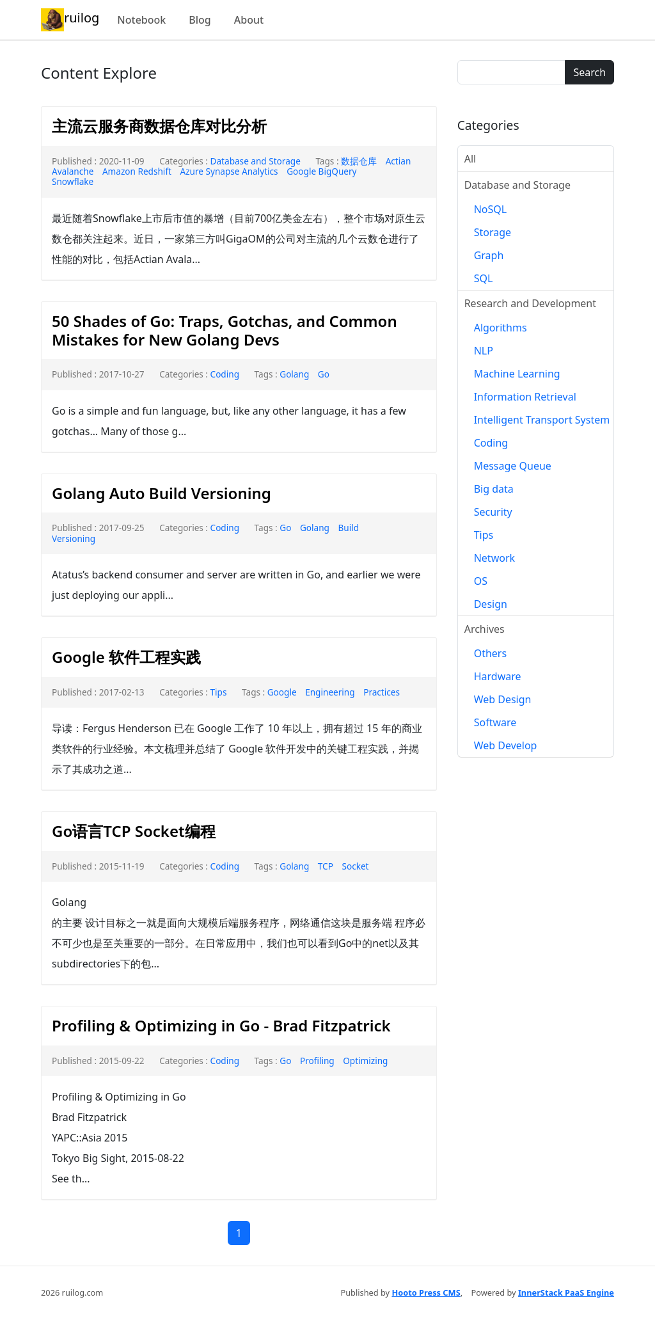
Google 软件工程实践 (126, 656)
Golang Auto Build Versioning (161, 493)
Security (493, 512)
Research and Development (530, 303)
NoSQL (490, 209)
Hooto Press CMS (425, 1292)
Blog (199, 20)
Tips (218, 692)
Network (494, 558)
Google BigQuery (321, 171)
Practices (381, 692)
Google (282, 692)
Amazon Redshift (136, 171)
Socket (355, 866)
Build (348, 527)
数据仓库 (359, 161)
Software (495, 722)
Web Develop (505, 745)
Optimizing (365, 1060)
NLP (483, 351)
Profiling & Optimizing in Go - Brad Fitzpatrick (221, 1025)
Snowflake (72, 181)
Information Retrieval (525, 397)
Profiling (317, 1060)
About (249, 20)
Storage (492, 232)
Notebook (141, 20)
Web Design (503, 699)
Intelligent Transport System (542, 420)
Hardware (497, 676)
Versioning (73, 538)
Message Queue (512, 466)
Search (589, 72)
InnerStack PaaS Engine (566, 1292)
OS (480, 581)
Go (323, 374)
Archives (484, 629)
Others (490, 653)
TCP (325, 866)
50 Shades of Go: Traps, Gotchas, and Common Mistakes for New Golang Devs (224, 330)
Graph (489, 255)
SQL (483, 278)
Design (490, 604)
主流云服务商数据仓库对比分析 (159, 125)
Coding (224, 374)
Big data (494, 489)
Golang (294, 374)
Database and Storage (255, 161)
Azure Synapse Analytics (229, 171)
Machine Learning (517, 374)
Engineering (329, 692)
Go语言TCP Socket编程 (134, 830)
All (470, 159)
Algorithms (500, 328)
